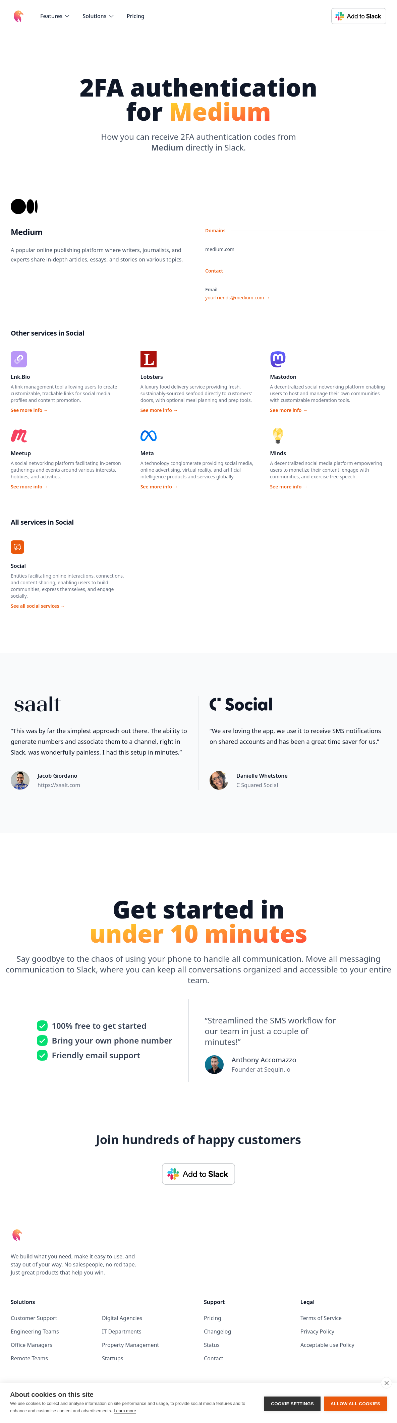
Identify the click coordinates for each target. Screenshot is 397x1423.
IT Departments (121, 1331)
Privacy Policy (317, 1331)
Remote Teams (29, 1358)
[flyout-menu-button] (55, 16)
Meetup (21, 453)
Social (18, 566)
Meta (147, 453)
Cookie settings (292, 1403)
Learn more (125, 1410)
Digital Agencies (122, 1318)
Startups (112, 1358)
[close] (386, 1382)
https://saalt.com (59, 785)
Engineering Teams (35, 1331)
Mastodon (283, 376)
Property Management (130, 1345)
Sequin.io (277, 1069)
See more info (29, 410)
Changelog (217, 1331)
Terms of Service (321, 1318)
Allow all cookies (355, 1403)
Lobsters (151, 376)
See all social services (38, 606)
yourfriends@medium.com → (237, 297)
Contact (213, 1358)
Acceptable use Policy (327, 1345)
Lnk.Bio (20, 376)
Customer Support (34, 1318)
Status (212, 1345)
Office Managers (31, 1345)
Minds (278, 453)
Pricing (136, 16)
